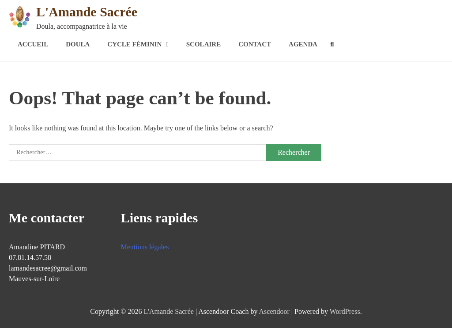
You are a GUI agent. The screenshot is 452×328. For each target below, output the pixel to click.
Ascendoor (274, 311)
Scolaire (203, 44)
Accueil (33, 44)
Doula (78, 44)
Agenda (303, 44)
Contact (254, 44)
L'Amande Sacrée (86, 11)
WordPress (345, 311)
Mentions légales (145, 247)
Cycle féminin (134, 44)
